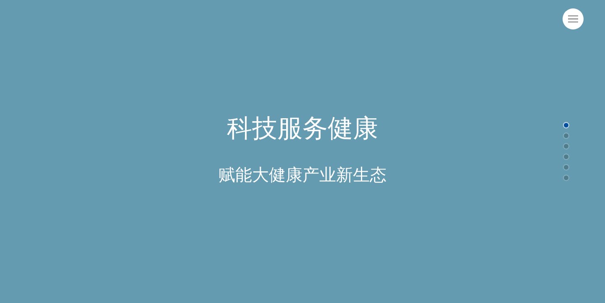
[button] (566, 125)
